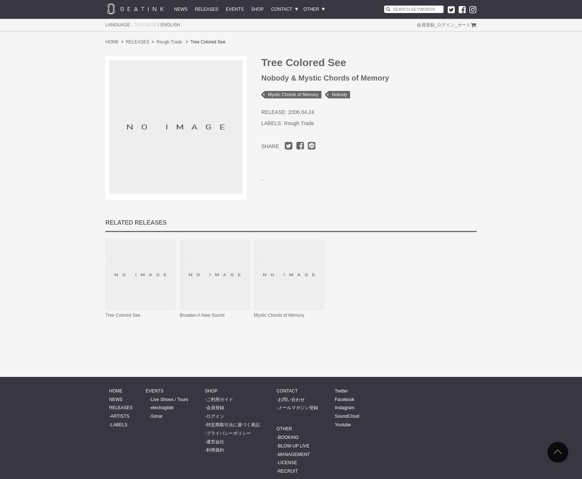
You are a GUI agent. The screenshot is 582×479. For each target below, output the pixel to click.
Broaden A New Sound (202, 315)
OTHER (311, 9)
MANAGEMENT (294, 454)
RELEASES (206, 9)
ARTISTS (120, 416)
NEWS (180, 9)
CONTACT (281, 9)
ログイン (446, 24)
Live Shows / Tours (169, 399)
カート (464, 24)
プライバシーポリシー (228, 433)
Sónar (157, 416)
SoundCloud (347, 416)
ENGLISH (170, 24)
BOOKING (288, 437)
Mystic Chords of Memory (293, 94)
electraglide (162, 407)
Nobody (339, 94)
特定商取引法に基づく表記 (233, 424)
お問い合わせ (291, 399)
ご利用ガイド (219, 399)
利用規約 (215, 450)
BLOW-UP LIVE (294, 446)
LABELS (119, 424)
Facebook (344, 399)
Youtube (343, 424)
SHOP (257, 9)
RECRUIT (288, 471)
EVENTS (234, 9)
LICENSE (287, 462)
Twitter (341, 391)
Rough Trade (169, 42)
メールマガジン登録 (298, 407)
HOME (112, 42)
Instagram (344, 407)
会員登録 (426, 24)
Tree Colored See (122, 315)
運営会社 (215, 441)
